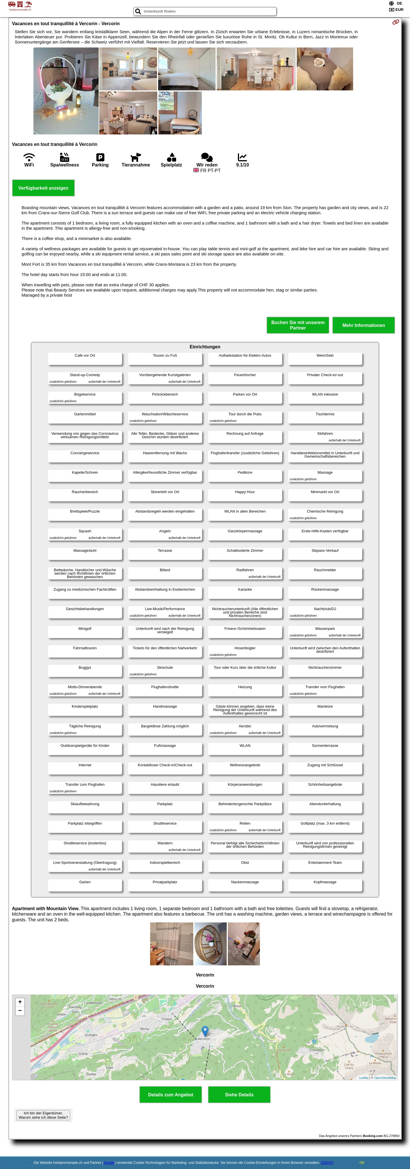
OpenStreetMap (385, 1077)
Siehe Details (239, 1094)
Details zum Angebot (170, 1094)
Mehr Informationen (364, 325)
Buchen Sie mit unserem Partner (298, 325)
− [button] (20, 1011)
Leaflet (363, 1077)
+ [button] (20, 1002)
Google (109, 1163)
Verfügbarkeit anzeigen (43, 188)
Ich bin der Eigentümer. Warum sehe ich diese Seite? (43, 1115)
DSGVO (327, 1163)
